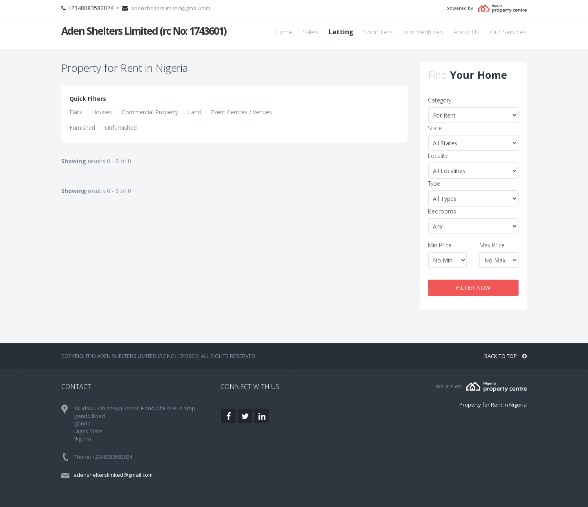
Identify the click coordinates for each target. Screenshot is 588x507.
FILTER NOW (473, 287)
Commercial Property (150, 112)
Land (194, 112)
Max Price (492, 245)
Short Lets (378, 32)
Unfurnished (121, 127)
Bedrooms (442, 211)
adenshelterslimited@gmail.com (170, 8)
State (435, 128)
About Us (466, 32)
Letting (341, 32)
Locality (438, 156)
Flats (75, 112)
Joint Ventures (423, 32)
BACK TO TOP (505, 356)
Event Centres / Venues (241, 112)
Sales (310, 32)
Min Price (440, 245)
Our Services (508, 32)
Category (439, 100)
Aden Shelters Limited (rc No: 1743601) (143, 31)
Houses (102, 112)
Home (284, 32)
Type (434, 183)
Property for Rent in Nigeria (493, 404)
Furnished (82, 127)
